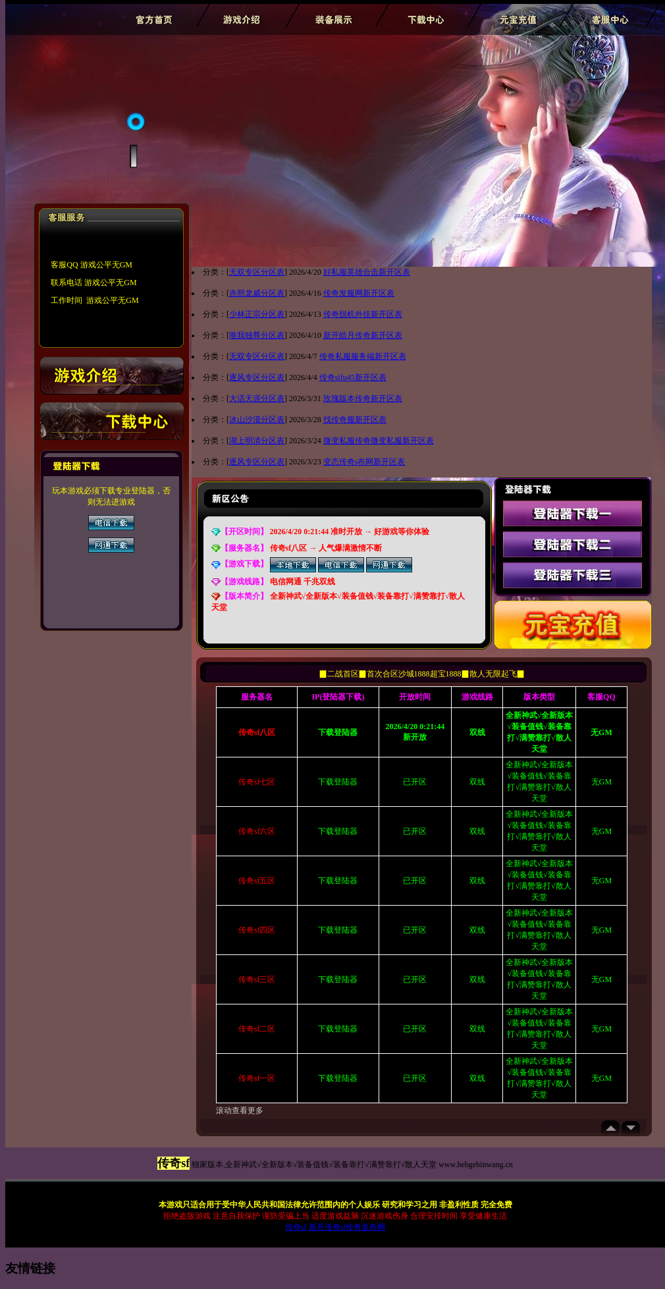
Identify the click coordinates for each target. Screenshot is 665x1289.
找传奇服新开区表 (354, 419)
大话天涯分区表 (256, 398)
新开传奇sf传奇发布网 (347, 1227)
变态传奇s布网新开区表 (364, 461)
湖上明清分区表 (256, 440)
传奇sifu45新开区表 (352, 377)
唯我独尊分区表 (256, 335)
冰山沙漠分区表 (256, 419)
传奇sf (296, 1227)
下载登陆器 (338, 781)
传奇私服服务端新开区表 (362, 356)
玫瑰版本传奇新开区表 (362, 398)
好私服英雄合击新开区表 (366, 272)
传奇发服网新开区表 (358, 293)
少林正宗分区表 (256, 314)
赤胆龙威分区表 (256, 293)
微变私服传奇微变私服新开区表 (378, 440)
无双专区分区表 (256, 272)
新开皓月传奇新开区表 (362, 335)
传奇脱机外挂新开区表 (362, 314)
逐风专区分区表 (256, 377)
